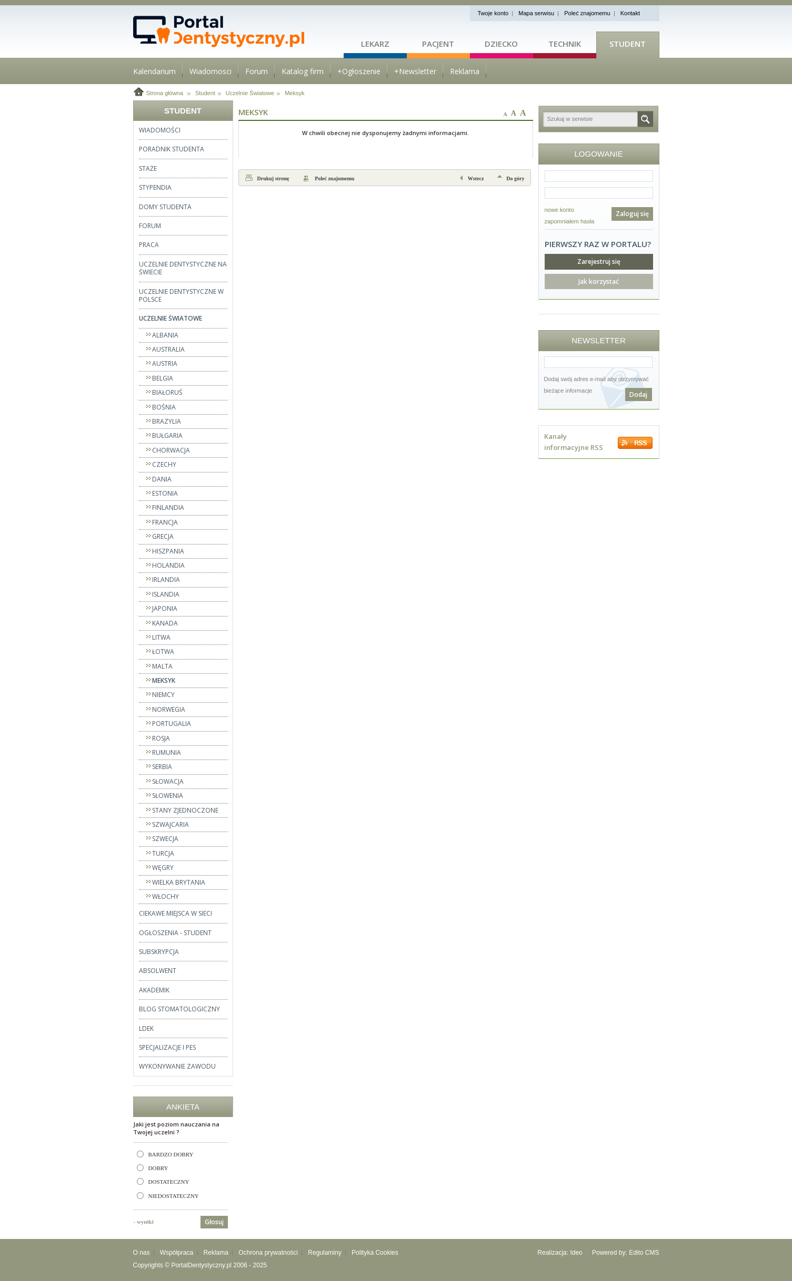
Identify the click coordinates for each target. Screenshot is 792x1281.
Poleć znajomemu (587, 13)
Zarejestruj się (598, 261)
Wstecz (476, 178)
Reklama (216, 1252)
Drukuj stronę (273, 178)
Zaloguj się (632, 213)
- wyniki (144, 1221)
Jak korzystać (598, 281)
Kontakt (630, 13)
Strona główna (164, 93)
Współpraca (176, 1252)
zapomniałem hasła (570, 221)
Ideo (576, 1252)
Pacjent (438, 43)
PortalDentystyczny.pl (201, 1265)
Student (627, 43)
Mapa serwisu (536, 13)
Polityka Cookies (375, 1252)
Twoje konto (493, 13)
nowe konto (559, 210)
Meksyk (294, 93)
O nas (141, 1252)
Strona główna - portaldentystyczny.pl (238, 31)
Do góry (515, 178)
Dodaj (638, 394)
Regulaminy (324, 1252)
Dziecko (501, 43)
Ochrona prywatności (268, 1252)
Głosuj (214, 1221)
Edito (636, 1252)
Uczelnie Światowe (250, 93)
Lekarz (375, 43)
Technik (564, 43)
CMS (652, 1252)
